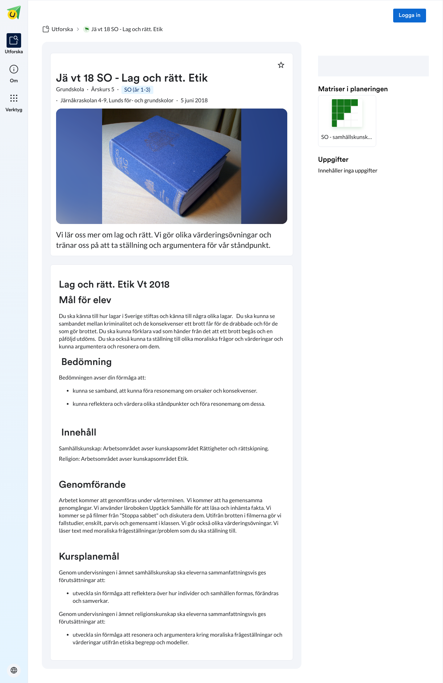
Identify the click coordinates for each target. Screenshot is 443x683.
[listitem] (14, 44)
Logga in (410, 15)
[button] (347, 121)
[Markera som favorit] (281, 65)
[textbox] (172, 462)
